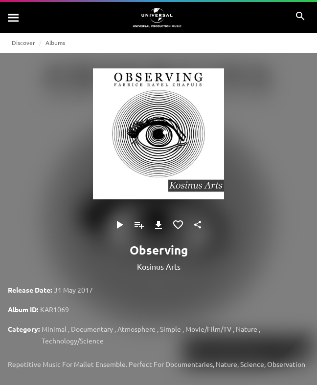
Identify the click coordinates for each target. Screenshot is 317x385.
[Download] (158, 225)
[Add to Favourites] (178, 225)
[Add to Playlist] (139, 225)
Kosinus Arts (159, 266)
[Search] (14, 17)
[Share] (198, 225)
